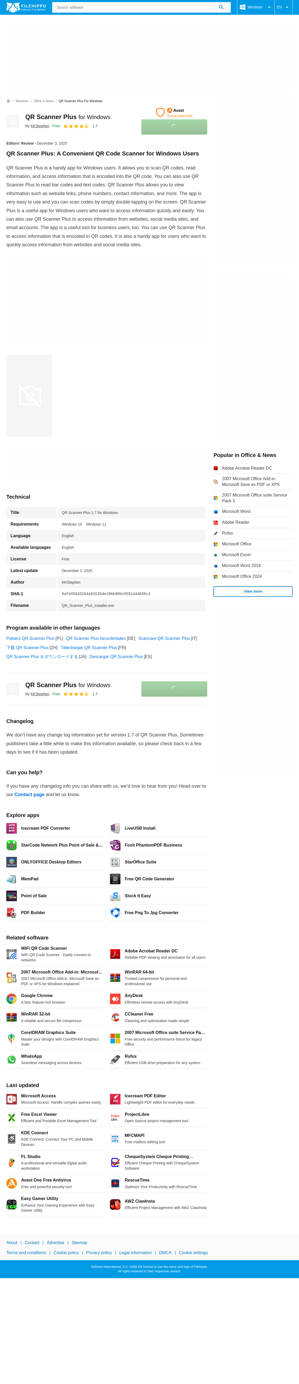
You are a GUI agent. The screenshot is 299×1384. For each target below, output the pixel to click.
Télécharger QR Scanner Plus (89, 647)
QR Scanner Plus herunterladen (96, 638)
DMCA (165, 1252)
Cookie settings (193, 1252)
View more (253, 591)
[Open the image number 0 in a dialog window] (29, 396)
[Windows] (22, 101)
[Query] (141, 7)
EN (283, 7)
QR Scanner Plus (67, 116)
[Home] (8, 101)
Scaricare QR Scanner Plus (164, 638)
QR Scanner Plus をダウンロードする (42, 656)
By (37, 126)
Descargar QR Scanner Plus (116, 656)
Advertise (55, 1242)
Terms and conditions (26, 1252)
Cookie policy (66, 1252)
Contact (32, 1242)
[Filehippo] (26, 7)
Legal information (135, 1252)
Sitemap (79, 1242)
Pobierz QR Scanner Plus (30, 638)
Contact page (30, 794)
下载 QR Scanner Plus (27, 647)
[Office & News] (43, 101)
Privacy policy (99, 1252)
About (11, 1242)
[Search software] (221, 7)
